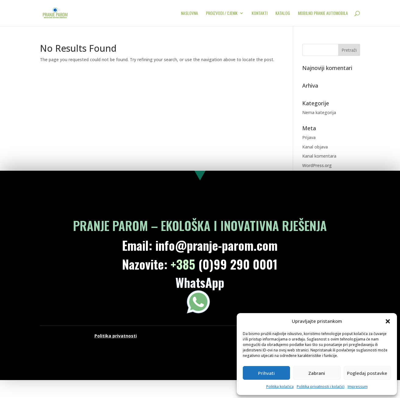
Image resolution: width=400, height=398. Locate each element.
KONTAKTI (259, 13)
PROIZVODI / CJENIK (222, 13)
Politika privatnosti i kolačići (321, 386)
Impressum (358, 386)
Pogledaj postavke (367, 373)
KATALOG (282, 13)
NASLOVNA (189, 13)
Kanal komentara (319, 156)
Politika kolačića (280, 386)
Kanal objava (315, 147)
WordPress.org (317, 165)
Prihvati (266, 373)
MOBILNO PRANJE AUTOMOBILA (323, 13)
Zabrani (316, 373)
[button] (388, 321)
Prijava (309, 137)
